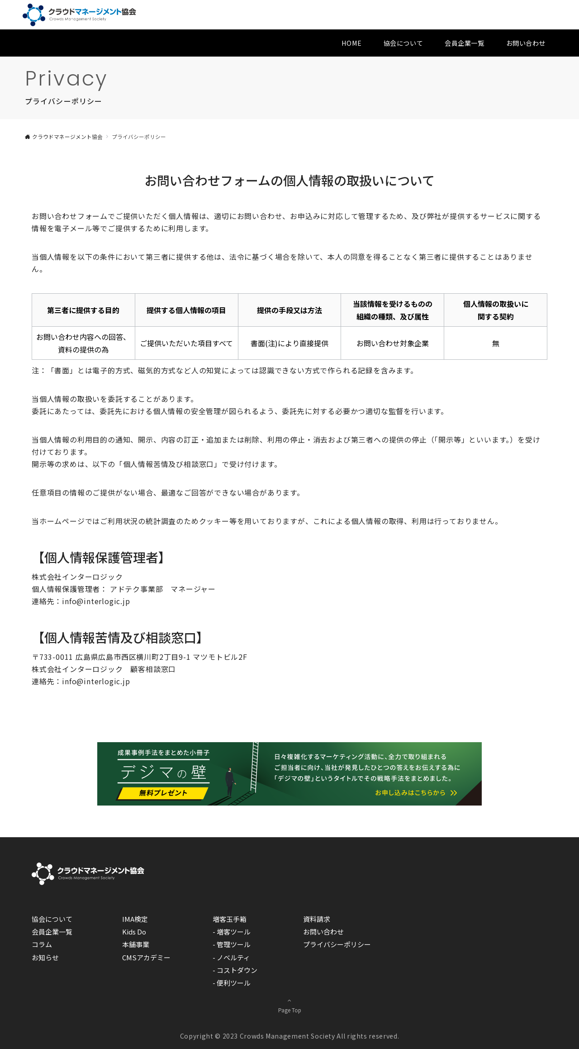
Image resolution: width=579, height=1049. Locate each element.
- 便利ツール (232, 982)
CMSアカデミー (146, 957)
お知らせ (45, 957)
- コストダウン (235, 970)
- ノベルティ (231, 957)
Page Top (289, 1004)
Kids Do (134, 931)
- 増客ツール (232, 931)
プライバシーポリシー (337, 944)
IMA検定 (135, 919)
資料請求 (316, 919)
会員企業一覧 (52, 931)
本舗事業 (135, 944)
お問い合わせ (323, 931)
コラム (42, 944)
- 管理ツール (232, 944)
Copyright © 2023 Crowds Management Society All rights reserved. (289, 1035)
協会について (52, 919)
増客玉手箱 (230, 919)
